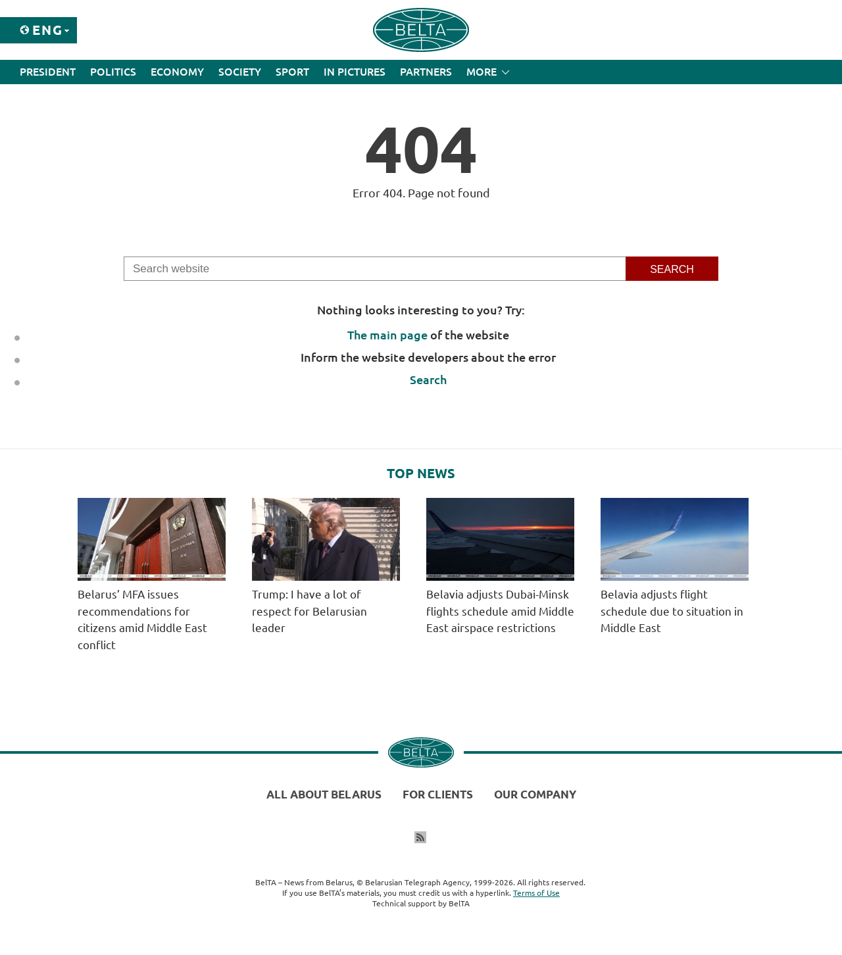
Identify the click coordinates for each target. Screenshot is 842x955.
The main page (387, 334)
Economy (177, 72)
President (48, 72)
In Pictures (354, 72)
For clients (438, 794)
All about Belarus (324, 794)
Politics (113, 72)
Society (239, 72)
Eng (47, 29)
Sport (292, 72)
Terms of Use (536, 893)
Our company (535, 794)
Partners (426, 72)
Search (428, 379)
